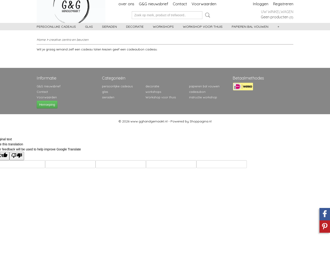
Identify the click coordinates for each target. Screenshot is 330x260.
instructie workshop (203, 97)
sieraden (109, 27)
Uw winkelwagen (277, 11)
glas (89, 27)
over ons (126, 3)
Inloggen (260, 3)
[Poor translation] (16, 156)
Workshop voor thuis (203, 27)
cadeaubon (197, 92)
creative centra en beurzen (68, 40)
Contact (180, 3)
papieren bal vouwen (250, 27)
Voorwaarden (204, 3)
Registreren (283, 3)
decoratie (135, 27)
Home (41, 40)
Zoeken (206, 15)
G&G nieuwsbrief (153, 3)
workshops (163, 27)
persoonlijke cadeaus (56, 27)
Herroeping (47, 104)
